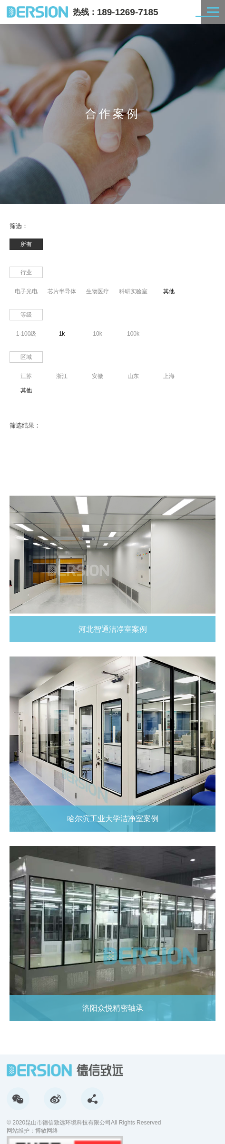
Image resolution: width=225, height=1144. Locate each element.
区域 (26, 357)
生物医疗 (97, 291)
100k (133, 333)
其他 (169, 291)
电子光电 (26, 291)
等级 (26, 314)
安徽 (97, 376)
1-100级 (26, 334)
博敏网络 (46, 1131)
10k (97, 333)
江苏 (26, 376)
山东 (133, 376)
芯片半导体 (62, 291)
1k (62, 333)
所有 (26, 244)
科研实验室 (133, 291)
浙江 (62, 376)
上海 (169, 376)
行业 (26, 272)
